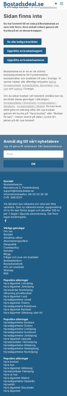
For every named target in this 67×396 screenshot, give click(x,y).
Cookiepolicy (11, 247)
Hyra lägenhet (12, 390)
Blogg (7, 253)
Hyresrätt (9, 384)
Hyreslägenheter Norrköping (21, 351)
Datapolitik (10, 244)
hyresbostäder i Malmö (31, 106)
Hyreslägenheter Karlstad (19, 322)
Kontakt (8, 234)
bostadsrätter (30, 85)
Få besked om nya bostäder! (56, 3)
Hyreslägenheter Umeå (17, 299)
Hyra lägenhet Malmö (16, 377)
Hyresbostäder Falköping (19, 371)
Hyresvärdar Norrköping (18, 289)
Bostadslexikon (13, 260)
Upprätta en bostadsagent (24, 51)
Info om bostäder (14, 266)
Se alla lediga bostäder (22, 41)
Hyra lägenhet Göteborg (18, 368)
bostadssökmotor (48, 7)
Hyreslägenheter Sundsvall (20, 332)
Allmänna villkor (13, 237)
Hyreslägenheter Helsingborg (21, 348)
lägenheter (46, 85)
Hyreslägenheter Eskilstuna (20, 306)
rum (6, 88)
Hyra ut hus (10, 374)
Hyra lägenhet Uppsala (17, 338)
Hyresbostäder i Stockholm (20, 102)
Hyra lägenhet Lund (15, 296)
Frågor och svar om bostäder (21, 257)
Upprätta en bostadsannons (25, 60)
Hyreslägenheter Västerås (19, 381)
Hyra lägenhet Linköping (18, 283)
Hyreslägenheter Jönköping (20, 335)
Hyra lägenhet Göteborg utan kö (23, 312)
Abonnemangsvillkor (16, 240)
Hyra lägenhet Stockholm (19, 387)
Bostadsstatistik (13, 263)
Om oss (8, 231)
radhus (18, 88)
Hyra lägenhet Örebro (17, 302)
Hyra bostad (11, 361)
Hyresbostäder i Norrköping (20, 341)
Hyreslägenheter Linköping (20, 328)
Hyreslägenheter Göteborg (20, 345)
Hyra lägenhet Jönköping (19, 286)
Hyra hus (9, 364)
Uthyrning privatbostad (17, 293)
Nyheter (8, 250)
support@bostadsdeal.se (19, 190)
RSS (6, 273)
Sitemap (8, 270)
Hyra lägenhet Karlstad (17, 309)
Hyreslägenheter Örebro (18, 325)
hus (56, 85)
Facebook (6, 221)
